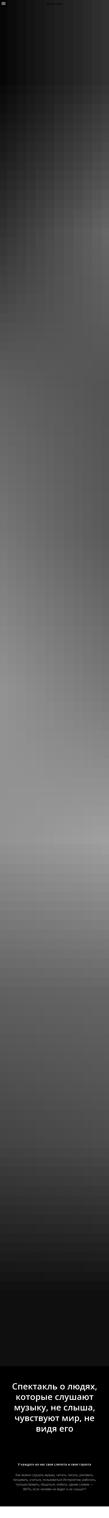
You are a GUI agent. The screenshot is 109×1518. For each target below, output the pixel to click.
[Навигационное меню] (4, 3)
